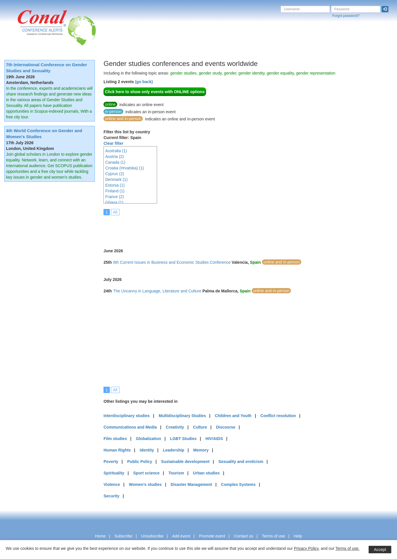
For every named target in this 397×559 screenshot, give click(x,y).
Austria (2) (114, 156)
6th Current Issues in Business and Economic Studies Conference (171, 262)
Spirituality (113, 473)
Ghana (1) (114, 202)
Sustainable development (185, 461)
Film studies (115, 438)
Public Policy (139, 461)
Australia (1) (116, 150)
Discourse (225, 427)
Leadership (173, 450)
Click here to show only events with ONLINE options (155, 91)
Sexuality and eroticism (240, 461)
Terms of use (273, 536)
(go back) (144, 81)
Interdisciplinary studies (126, 415)
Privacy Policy (306, 548)
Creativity (175, 427)
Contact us (243, 536)
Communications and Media (130, 427)
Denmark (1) (116, 179)
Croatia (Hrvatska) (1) (124, 168)
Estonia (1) (115, 185)
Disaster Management (191, 484)
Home (100, 536)
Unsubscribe (152, 536)
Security (111, 496)
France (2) (114, 196)
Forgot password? (345, 16)
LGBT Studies (183, 438)
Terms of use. (347, 548)
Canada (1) (115, 162)
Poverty (110, 461)
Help (298, 536)
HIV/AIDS (214, 438)
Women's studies (145, 484)
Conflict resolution (278, 415)
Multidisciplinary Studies (182, 415)
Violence (111, 484)
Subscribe (123, 536)
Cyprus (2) (114, 173)
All (115, 212)
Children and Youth (233, 415)
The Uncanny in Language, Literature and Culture (157, 291)
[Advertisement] (207, 228)
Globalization (148, 438)
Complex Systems (238, 484)
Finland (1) (114, 191)
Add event (181, 536)
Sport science (146, 473)
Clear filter (113, 143)
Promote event (212, 536)
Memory (201, 450)
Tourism (176, 473)
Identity (147, 450)
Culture (200, 427)
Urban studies (206, 473)
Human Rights (117, 450)
